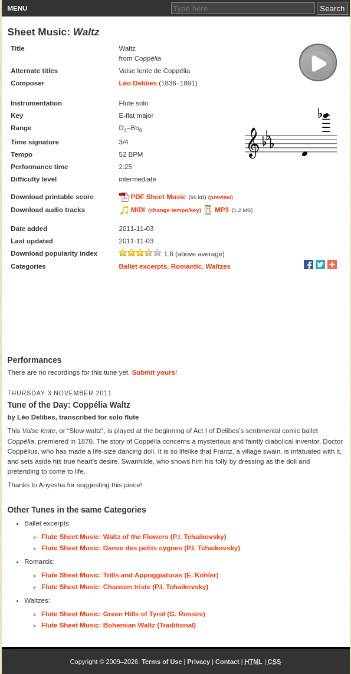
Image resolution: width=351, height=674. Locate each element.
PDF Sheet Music (158, 196)
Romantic (186, 266)
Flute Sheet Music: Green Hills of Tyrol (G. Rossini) (123, 613)
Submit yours (153, 372)
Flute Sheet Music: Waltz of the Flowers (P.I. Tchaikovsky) (134, 536)
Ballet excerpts (143, 266)
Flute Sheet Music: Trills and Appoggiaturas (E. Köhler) (130, 575)
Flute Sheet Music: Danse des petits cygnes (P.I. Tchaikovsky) (140, 547)
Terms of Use (162, 661)
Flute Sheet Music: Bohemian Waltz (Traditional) (118, 625)
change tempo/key (174, 210)
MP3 (222, 209)
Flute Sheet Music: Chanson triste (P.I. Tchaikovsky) (124, 586)
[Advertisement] (176, 314)
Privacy (198, 661)
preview (220, 197)
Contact (227, 661)
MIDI (138, 209)
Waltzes (218, 266)
